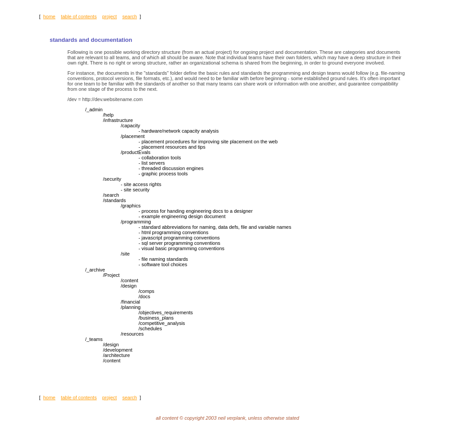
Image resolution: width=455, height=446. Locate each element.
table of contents (79, 16)
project (109, 16)
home (49, 16)
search (129, 16)
